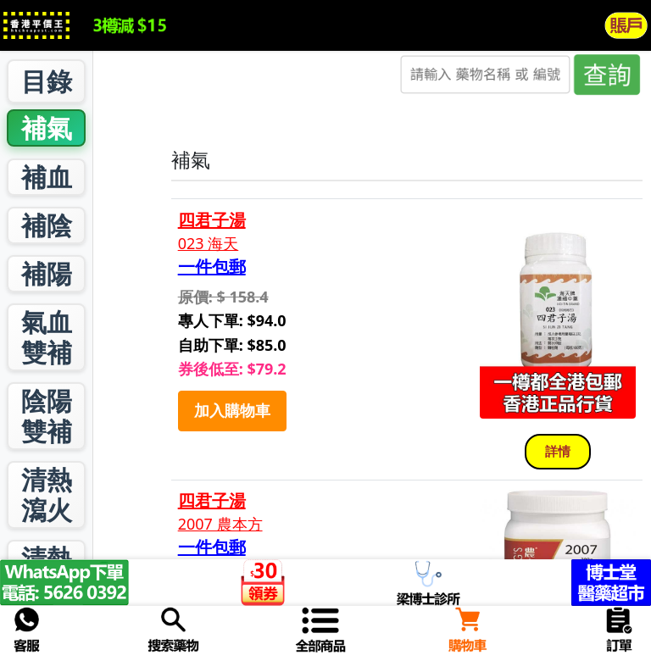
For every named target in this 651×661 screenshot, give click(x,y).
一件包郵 (212, 267)
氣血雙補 (46, 336)
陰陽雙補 (46, 415)
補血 (46, 176)
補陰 (46, 225)
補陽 (46, 273)
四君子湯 (212, 220)
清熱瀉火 (46, 494)
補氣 (46, 127)
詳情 (557, 450)
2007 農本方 (220, 524)
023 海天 (208, 243)
